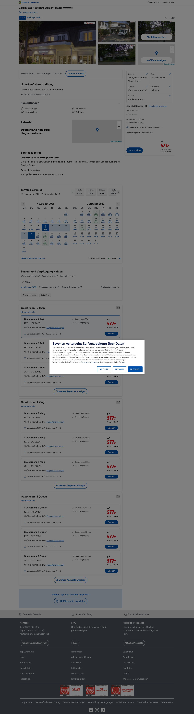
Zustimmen (135, 369)
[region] (97, 357)
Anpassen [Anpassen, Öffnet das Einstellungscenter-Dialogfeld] (119, 369)
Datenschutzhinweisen (90, 362)
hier (123, 362)
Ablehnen (104, 369)
